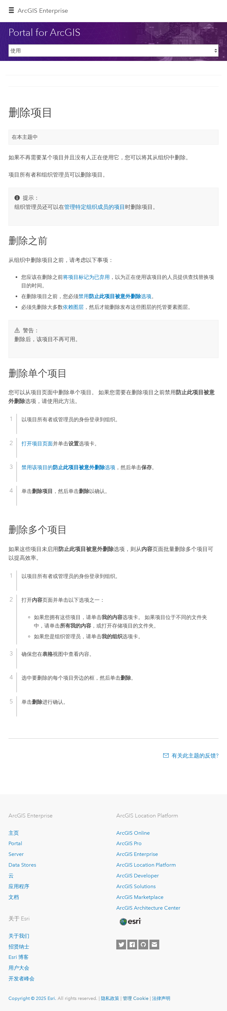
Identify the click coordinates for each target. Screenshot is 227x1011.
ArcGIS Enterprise (43, 10)
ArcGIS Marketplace (139, 897)
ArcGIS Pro (129, 843)
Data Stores (22, 865)
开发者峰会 (21, 978)
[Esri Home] (130, 922)
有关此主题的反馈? (195, 755)
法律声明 (161, 998)
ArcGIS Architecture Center (148, 908)
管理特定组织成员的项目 (94, 207)
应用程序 (18, 886)
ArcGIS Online (133, 833)
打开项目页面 (37, 444)
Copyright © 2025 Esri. (32, 998)
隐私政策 (110, 998)
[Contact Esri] (154, 944)
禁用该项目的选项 (68, 467)
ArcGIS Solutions (136, 886)
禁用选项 (114, 296)
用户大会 (18, 968)
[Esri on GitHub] (143, 944)
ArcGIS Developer (137, 876)
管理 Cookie (136, 998)
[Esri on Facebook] (132, 944)
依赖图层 (73, 307)
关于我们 (18, 936)
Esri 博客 (18, 957)
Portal (15, 843)
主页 (13, 833)
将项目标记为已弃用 (86, 277)
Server (16, 854)
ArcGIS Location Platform (146, 865)
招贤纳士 (18, 947)
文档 (13, 897)
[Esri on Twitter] (121, 944)
